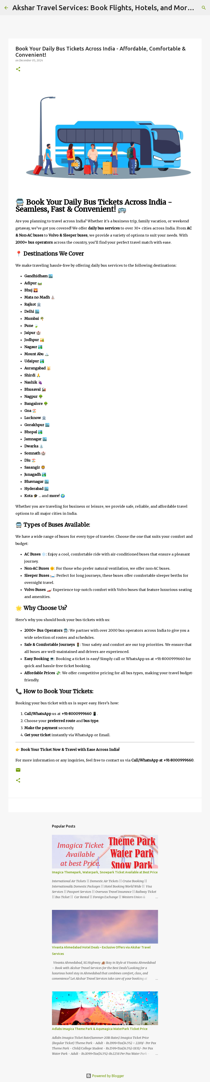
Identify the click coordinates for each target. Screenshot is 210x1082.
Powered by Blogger (105, 1076)
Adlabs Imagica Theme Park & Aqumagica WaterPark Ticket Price (99, 1029)
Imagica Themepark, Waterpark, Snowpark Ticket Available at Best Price (105, 872)
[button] (18, 69)
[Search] (203, 7)
